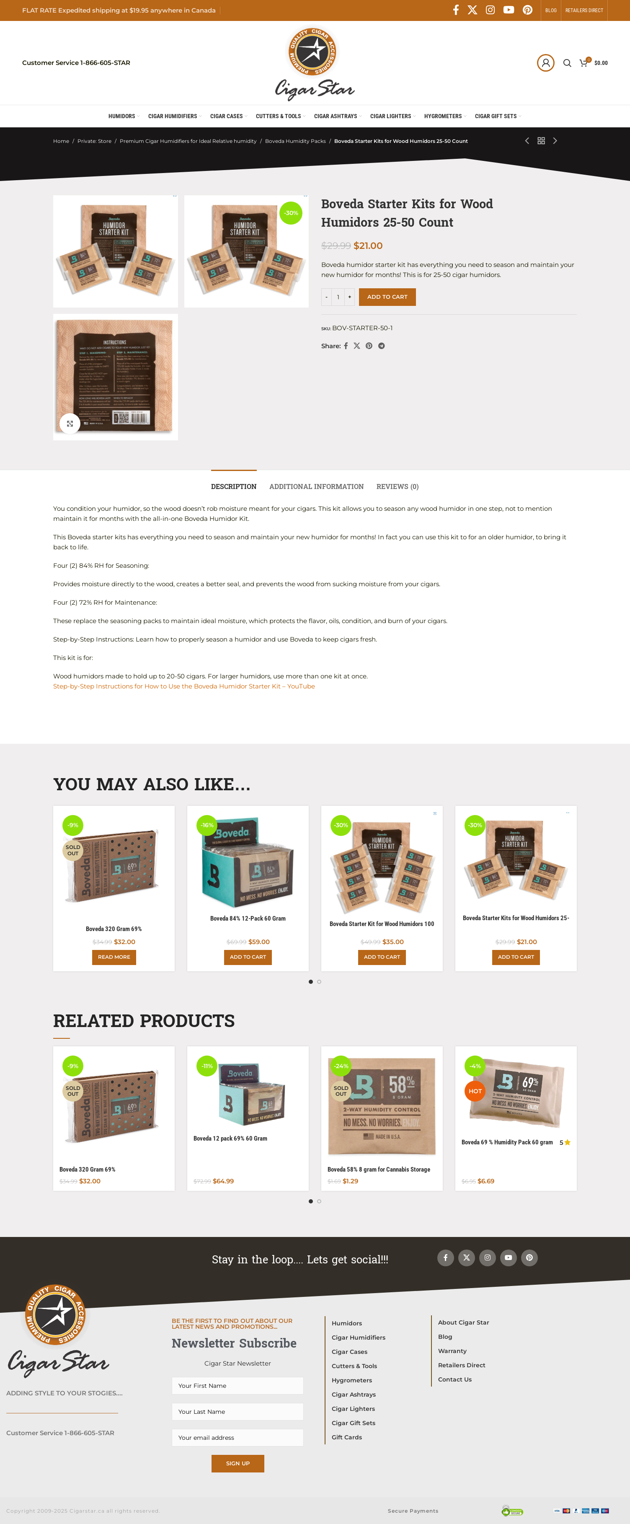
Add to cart (387, 296)
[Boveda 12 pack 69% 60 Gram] (248, 1092)
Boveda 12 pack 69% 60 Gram (230, 1138)
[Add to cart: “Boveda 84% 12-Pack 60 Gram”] (248, 957)
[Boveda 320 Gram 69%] (113, 866)
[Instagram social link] (490, 10)
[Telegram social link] (381, 345)
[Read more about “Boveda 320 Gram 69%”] (114, 957)
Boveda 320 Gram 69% (114, 929)
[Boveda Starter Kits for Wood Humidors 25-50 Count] (516, 861)
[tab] (234, 482)
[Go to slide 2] (319, 982)
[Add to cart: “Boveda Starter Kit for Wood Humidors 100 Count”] (382, 957)
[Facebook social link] (456, 10)
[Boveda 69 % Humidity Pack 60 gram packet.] (516, 1093)
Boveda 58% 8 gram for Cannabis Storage (379, 1169)
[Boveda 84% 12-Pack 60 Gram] (248, 861)
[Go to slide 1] (311, 982)
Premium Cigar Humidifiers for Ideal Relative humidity (188, 141)
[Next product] (555, 141)
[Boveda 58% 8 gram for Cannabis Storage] (382, 1107)
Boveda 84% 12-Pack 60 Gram (248, 918)
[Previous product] (527, 141)
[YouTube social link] (509, 10)
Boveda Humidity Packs (295, 141)
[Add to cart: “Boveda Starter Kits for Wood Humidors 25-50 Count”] (516, 957)
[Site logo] (315, 62)
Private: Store (94, 141)
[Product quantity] (338, 297)
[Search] (567, 62)
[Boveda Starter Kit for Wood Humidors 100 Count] (382, 864)
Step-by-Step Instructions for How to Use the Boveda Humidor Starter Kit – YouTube (184, 686)
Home (61, 141)
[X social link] (472, 10)
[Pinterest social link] (528, 10)
